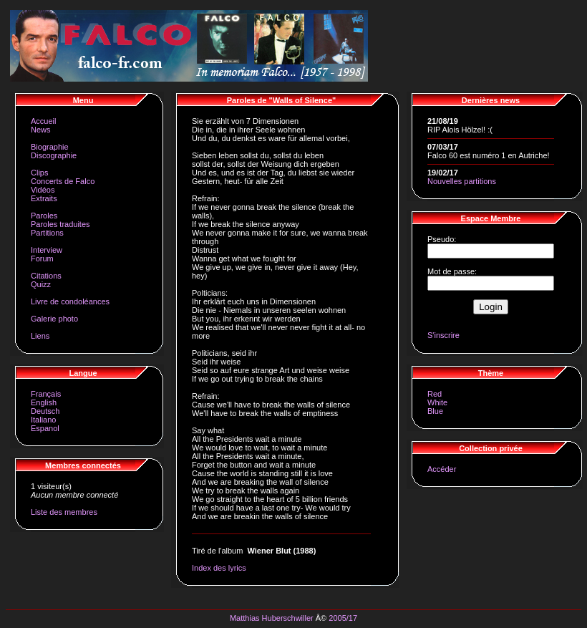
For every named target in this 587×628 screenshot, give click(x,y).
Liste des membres (64, 512)
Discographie (54, 155)
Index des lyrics (219, 568)
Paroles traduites (60, 224)
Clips (39, 172)
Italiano (43, 419)
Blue (435, 411)
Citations (46, 275)
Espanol (45, 428)
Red (434, 394)
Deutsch (45, 411)
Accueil (43, 121)
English (44, 402)
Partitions (47, 232)
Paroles (44, 215)
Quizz (41, 284)
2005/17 (343, 618)
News (41, 129)
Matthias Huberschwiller (272, 618)
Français (46, 394)
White (437, 402)
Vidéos (42, 189)
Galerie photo (54, 318)
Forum (42, 258)
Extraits (44, 198)
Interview (46, 250)
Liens (40, 336)
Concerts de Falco (62, 181)
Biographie (50, 146)
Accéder (441, 469)
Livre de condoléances (70, 301)
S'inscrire (443, 335)
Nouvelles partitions (461, 181)
